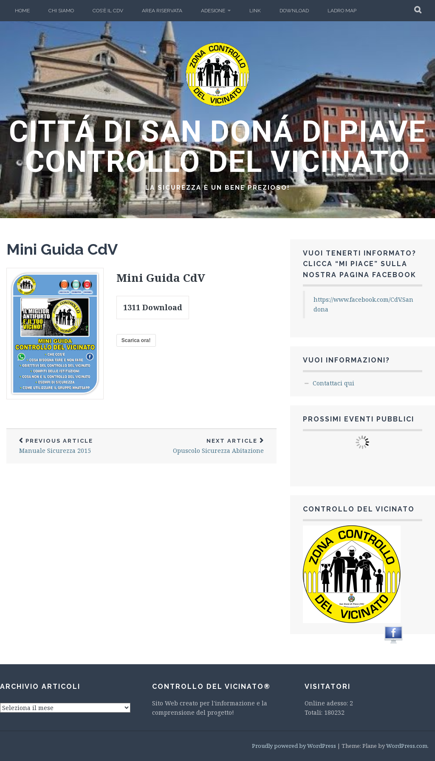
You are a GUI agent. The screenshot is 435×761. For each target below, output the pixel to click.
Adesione (213, 11)
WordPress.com (406, 746)
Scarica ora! (136, 340)
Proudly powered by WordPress (294, 746)
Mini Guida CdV (62, 249)
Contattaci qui (333, 383)
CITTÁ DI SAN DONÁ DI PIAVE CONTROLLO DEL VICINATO (217, 146)
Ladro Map (342, 11)
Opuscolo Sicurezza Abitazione (209, 446)
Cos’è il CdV (108, 11)
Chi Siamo (61, 11)
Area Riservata (162, 11)
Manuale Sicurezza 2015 (74, 446)
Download (294, 11)
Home (22, 11)
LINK (255, 11)
